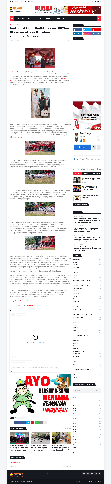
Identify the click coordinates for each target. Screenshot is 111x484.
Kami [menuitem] (64, 19)
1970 (87, 453)
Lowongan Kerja (87, 317)
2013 (87, 432)
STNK (87, 364)
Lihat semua (67, 428)
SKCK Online (87, 359)
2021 (87, 411)
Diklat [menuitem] (56, 19)
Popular (78, 174)
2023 (87, 406)
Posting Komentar (15, 462)
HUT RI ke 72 (87, 294)
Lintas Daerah (87, 309)
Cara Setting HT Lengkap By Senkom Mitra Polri (91, 179)
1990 (87, 448)
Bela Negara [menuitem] (39, 19)
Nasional (87, 328)
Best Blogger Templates (24, 481)
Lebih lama (66, 466)
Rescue (87, 343)
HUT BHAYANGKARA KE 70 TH (87, 281)
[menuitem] (12, 18)
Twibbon (87, 377)
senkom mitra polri (87, 351)
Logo (87, 312)
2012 (87, 434)
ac (47, 296)
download (87, 273)
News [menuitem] (48, 19)
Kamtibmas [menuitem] (20, 19)
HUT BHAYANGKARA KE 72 (87, 286)
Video (87, 380)
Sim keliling (87, 356)
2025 (87, 400)
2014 (87, 429)
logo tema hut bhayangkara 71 (87, 315)
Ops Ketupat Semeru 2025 (87, 335)
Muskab (87, 322)
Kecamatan (87, 301)
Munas (87, 320)
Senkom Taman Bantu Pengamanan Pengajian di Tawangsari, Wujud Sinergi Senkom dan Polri (61, 448)
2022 (87, 408)
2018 (87, 419)
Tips (87, 375)
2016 (87, 424)
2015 (87, 427)
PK (87, 338)
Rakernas (87, 341)
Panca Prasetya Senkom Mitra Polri (90, 196)
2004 (87, 445)
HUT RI (87, 291)
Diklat (87, 270)
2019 (87, 416)
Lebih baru (14, 466)
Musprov (87, 325)
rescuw (87, 346)
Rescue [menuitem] (29, 19)
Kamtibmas (87, 299)
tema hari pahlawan (87, 372)
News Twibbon (87, 333)
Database (87, 267)
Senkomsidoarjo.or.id (17, 72)
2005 (87, 442)
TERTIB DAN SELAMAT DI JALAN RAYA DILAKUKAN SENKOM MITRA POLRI (89, 187)
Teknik (87, 367)
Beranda (12, 24)
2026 (87, 398)
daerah (87, 265)
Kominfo (87, 304)
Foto (87, 278)
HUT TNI (87, 296)
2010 (87, 440)
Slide (87, 362)
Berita (18, 24)
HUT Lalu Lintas (87, 288)
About (16, 1)
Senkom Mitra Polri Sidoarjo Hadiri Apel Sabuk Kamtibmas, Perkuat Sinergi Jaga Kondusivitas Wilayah (87, 239)
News (21, 418)
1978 (87, 450)
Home (11, 1)
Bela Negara (87, 260)
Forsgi (87, 275)
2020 (87, 413)
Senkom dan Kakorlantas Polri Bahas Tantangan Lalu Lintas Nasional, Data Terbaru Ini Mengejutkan (19, 448)
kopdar (87, 307)
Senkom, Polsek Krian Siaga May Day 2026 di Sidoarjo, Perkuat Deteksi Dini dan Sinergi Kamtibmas (40, 448)
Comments (97, 174)
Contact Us (23, 1)
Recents (87, 174)
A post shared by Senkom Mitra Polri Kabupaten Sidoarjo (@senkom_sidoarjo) (35, 367)
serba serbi (87, 354)
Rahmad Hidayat (26, 301)
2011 (87, 437)
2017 (87, 421)
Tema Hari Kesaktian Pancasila (87, 370)
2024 (87, 403)
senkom (87, 349)
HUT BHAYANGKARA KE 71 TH (87, 283)
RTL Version (31, 1)
